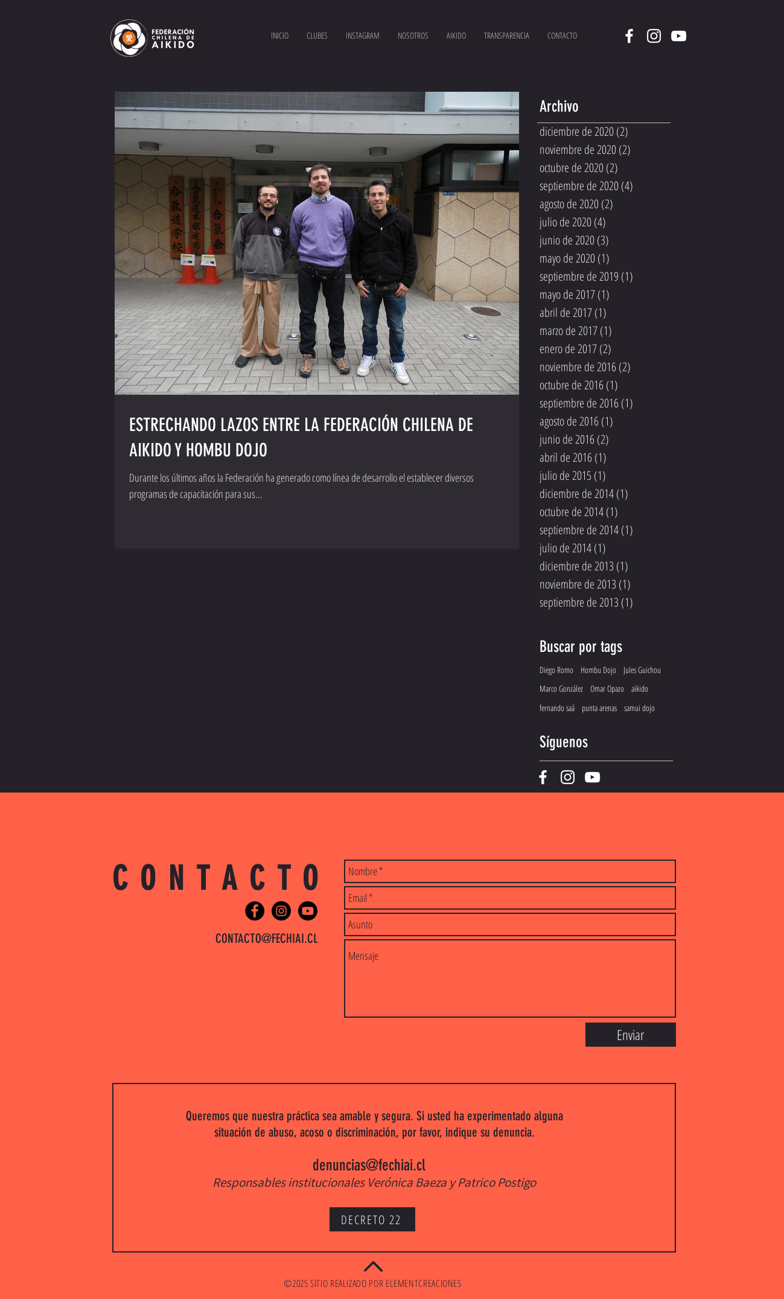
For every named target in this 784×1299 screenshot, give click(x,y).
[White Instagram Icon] (654, 36)
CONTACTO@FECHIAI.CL (266, 938)
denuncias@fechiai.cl (369, 1165)
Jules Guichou (642, 669)
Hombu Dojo (598, 669)
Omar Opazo (607, 688)
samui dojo (639, 707)
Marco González (561, 688)
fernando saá (557, 707)
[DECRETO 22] (372, 1219)
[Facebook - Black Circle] (254, 911)
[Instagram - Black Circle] (281, 911)
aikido (639, 688)
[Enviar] (630, 1035)
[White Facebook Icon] (629, 36)
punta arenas (599, 707)
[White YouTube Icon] (678, 36)
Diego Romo (556, 669)
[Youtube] (307, 911)
